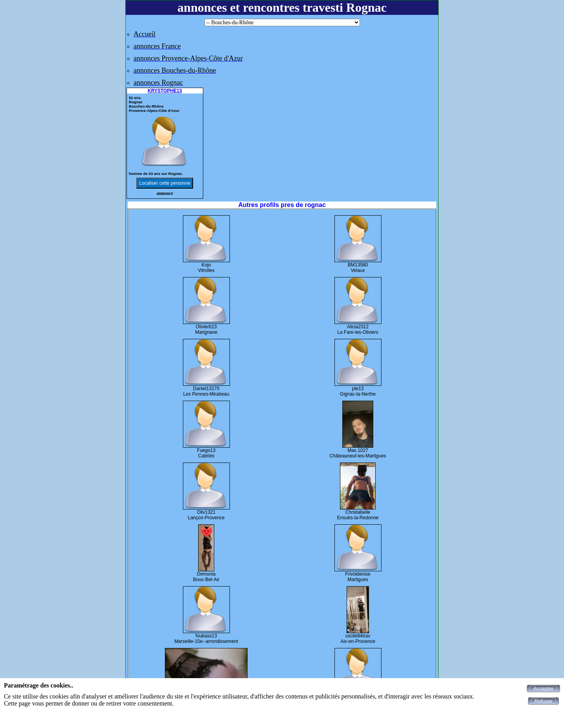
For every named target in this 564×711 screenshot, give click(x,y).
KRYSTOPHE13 (165, 91)
